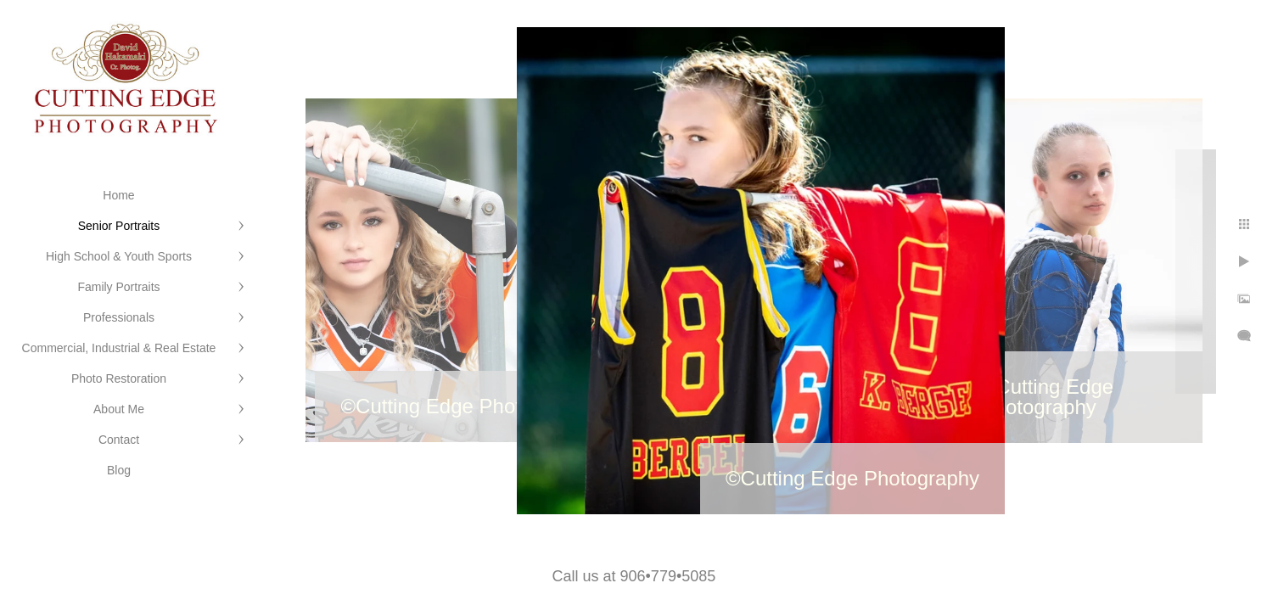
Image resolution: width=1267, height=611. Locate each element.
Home (118, 195)
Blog (119, 470)
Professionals (118, 317)
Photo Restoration (118, 378)
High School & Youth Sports (119, 256)
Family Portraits (118, 287)
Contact (118, 439)
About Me (118, 409)
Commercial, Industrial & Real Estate (119, 348)
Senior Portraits (119, 226)
